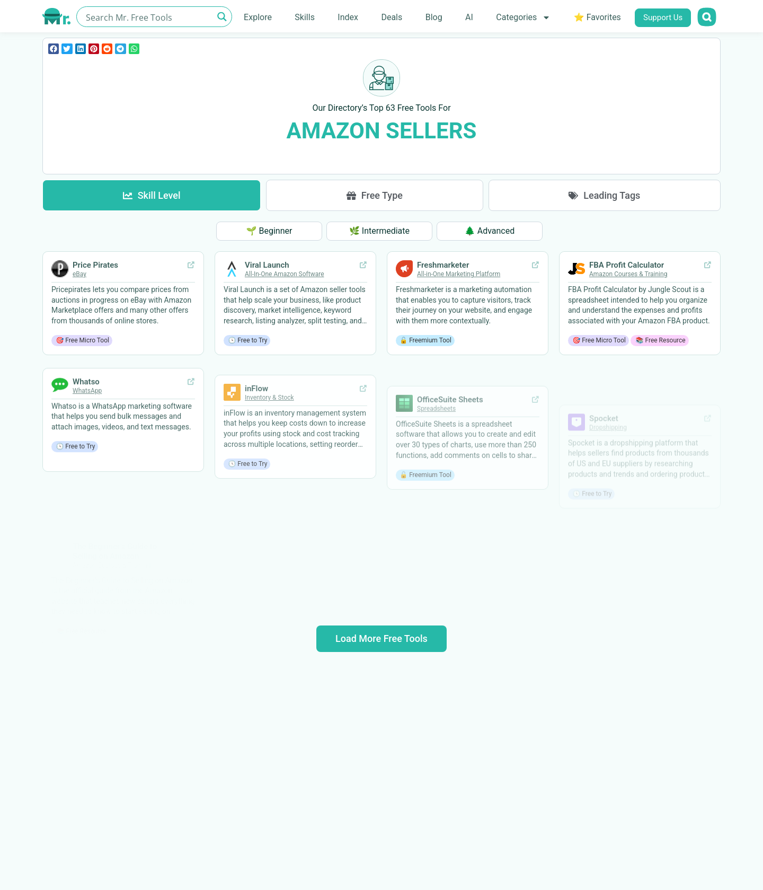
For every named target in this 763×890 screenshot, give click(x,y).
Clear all (381, 158)
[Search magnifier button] (221, 16)
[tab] (151, 195)
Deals (391, 17)
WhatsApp (87, 429)
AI (469, 17)
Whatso (86, 420)
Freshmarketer (443, 279)
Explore (258, 17)
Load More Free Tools (381, 638)
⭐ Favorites (597, 17)
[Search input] (148, 17)
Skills (305, 17)
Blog (433, 17)
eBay (79, 274)
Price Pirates (95, 265)
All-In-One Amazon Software (284, 279)
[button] (53, 48)
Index (348, 17)
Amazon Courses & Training (628, 302)
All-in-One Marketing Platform (458, 288)
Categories (523, 17)
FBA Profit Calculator (626, 293)
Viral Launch (267, 270)
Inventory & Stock (269, 438)
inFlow (256, 429)
